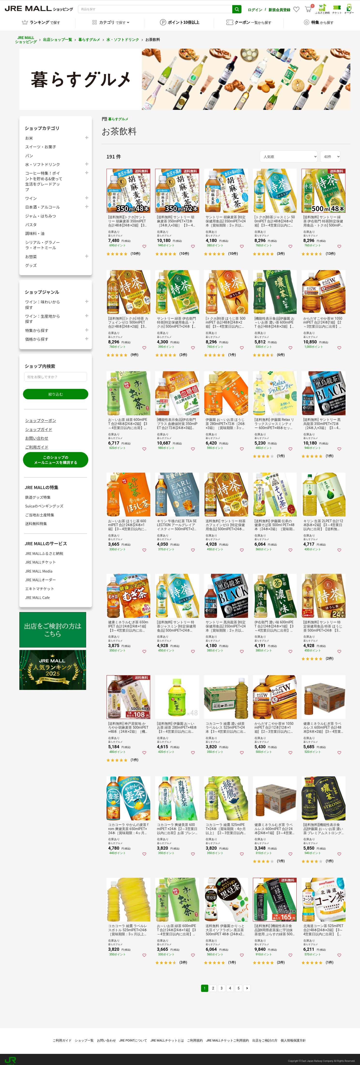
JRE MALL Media (38, 567)
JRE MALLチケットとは (167, 1037)
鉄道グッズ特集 (38, 493)
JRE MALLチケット (40, 558)
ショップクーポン (40, 417)
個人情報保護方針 (293, 1037)
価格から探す (36, 335)
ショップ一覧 (84, 1037)
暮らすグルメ (89, 36)
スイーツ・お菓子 (40, 143)
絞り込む (55, 390)
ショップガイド (38, 426)
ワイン (31, 194)
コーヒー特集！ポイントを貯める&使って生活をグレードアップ (43, 178)
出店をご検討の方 (265, 1037)
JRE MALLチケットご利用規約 (227, 1037)
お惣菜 (31, 253)
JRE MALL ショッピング (26, 36)
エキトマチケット (39, 585)
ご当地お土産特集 (39, 511)
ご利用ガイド (36, 443)
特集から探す (36, 327)
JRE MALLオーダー (40, 576)
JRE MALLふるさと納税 (44, 549)
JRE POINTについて (133, 1037)
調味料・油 (35, 230)
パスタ (31, 221)
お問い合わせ (36, 434)
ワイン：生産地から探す (42, 315)
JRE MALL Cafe (37, 594)
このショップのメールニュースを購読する (55, 456)
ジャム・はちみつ (40, 212)
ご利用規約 (195, 1037)
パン (29, 152)
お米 (29, 134)
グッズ (31, 261)
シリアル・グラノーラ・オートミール (42, 241)
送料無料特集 (36, 520)
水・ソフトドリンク (122, 36)
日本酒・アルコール (42, 203)
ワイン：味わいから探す (42, 301)
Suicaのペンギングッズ (44, 502)
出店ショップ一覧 (57, 36)
